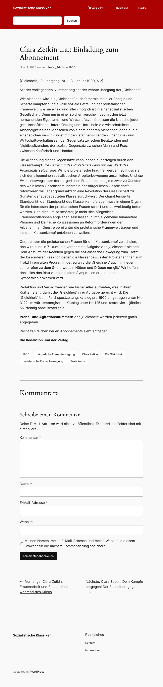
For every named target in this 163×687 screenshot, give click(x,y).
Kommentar (30, 438)
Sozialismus (77, 361)
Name (26, 484)
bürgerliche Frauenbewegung (55, 354)
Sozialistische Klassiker (32, 8)
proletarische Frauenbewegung (43, 361)
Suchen (72, 20)
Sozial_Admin (56, 67)
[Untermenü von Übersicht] (109, 8)
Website (26, 522)
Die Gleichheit (114, 354)
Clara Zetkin (90, 354)
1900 (72, 67)
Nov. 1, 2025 (28, 67)
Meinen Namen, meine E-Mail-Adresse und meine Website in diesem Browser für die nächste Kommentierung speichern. (80, 543)
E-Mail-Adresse (34, 503)
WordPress (37, 671)
